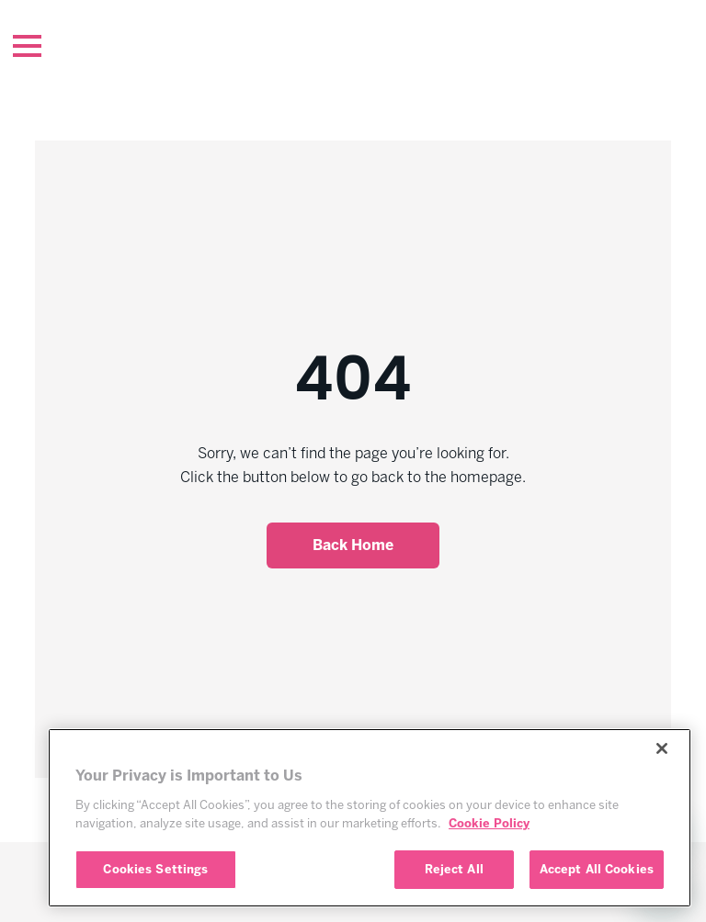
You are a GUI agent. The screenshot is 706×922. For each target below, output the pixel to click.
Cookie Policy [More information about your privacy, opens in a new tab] (489, 823)
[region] (369, 817)
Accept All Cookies (597, 869)
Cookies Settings (155, 869)
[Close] (662, 748)
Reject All (454, 869)
